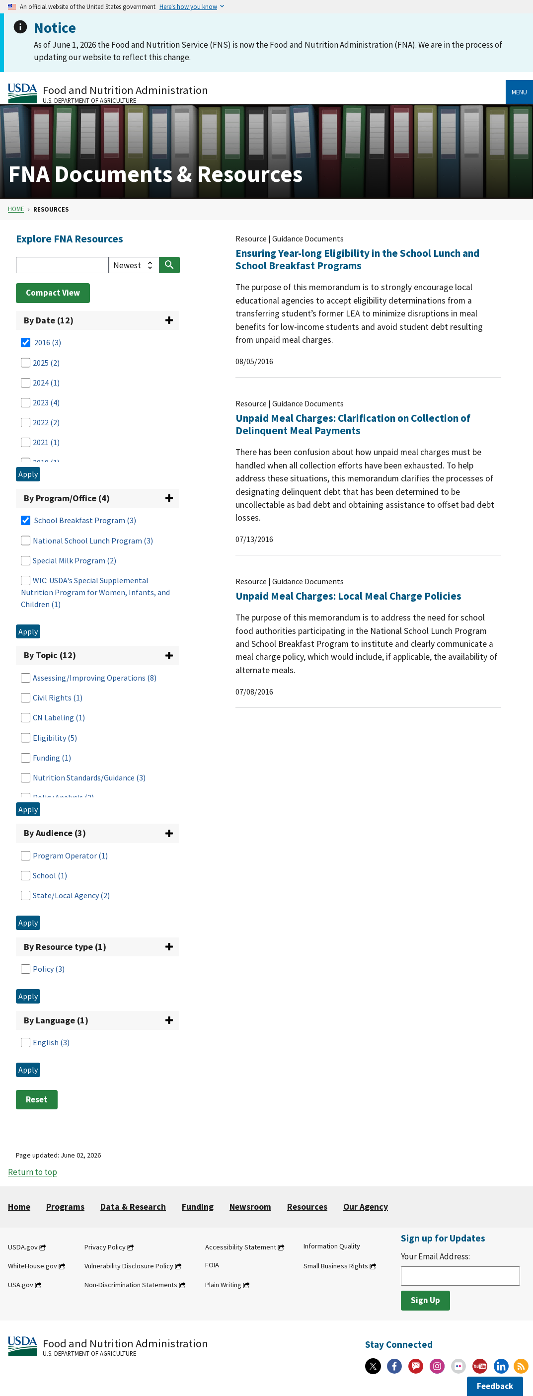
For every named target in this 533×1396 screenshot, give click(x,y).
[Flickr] (458, 1366)
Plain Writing (223, 1284)
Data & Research (133, 1206)
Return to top (32, 1172)
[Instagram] (437, 1366)
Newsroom (250, 1206)
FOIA (212, 1264)
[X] (373, 1366)
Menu (519, 92)
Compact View (53, 292)
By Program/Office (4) (67, 498)
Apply (28, 474)
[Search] (62, 265)
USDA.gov (23, 1246)
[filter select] (134, 265)
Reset (37, 1099)
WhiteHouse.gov (32, 1265)
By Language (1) (56, 1020)
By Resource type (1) (65, 946)
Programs (65, 1206)
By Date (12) (49, 320)
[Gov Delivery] (416, 1366)
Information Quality (332, 1245)
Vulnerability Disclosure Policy (128, 1265)
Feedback (495, 1386)
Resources (307, 1206)
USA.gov (20, 1284)
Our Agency (365, 1206)
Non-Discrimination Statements (130, 1284)
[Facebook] (394, 1366)
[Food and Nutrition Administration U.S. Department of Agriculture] (257, 93)
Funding (198, 1206)
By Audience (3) (55, 833)
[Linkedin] (501, 1366)
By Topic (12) (50, 655)
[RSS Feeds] (521, 1366)
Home (16, 209)
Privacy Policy (105, 1246)
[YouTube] (480, 1366)
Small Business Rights (336, 1265)
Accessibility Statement (240, 1246)
